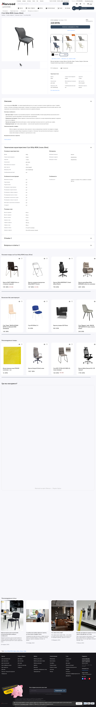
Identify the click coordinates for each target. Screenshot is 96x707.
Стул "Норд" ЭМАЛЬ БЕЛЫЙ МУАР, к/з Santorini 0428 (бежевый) (10, 327)
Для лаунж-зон (5, 667)
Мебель (40, 8)
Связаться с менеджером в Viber (70, 26)
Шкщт (21, 651)
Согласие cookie (24, 704)
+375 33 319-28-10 (86, 660)
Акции (60, 8)
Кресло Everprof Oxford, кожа (36, 368)
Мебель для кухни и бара (39, 660)
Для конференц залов (6, 665)
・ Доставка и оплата (55, 58)
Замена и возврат (70, 665)
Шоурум (67, 669)
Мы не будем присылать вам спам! (38, 687)
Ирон (18, 651)
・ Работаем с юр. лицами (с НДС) (67, 58)
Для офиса (20, 658)
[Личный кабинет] (76, 3)
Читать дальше (7, 139)
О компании (19, 1)
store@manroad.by (85, 670)
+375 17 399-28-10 (86, 661)
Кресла (20, 8)
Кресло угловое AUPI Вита (60, 325)
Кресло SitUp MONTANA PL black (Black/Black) (62, 283)
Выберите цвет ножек (56, 52)
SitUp (87, 19)
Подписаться (60, 690)
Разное (51, 671)
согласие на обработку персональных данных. (53, 693)
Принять (79, 703)
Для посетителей (5, 663)
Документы (68, 675)
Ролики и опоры (53, 667)
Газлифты (52, 663)
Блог (37, 1)
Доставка (29, 1)
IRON (11, 651)
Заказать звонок (84, 8)
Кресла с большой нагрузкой (8, 671)
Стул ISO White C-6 (33, 325)
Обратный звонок (85, 663)
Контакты (42, 1)
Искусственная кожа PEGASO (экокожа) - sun (11, 369)
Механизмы (52, 658)
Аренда (67, 8)
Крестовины (52, 660)
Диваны (35, 665)
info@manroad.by (89, 1)
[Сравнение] (80, 3)
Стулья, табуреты (30, 8)
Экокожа (52, 669)
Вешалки (36, 667)
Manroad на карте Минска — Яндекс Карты (48, 488)
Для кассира (20, 660)
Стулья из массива (22, 665)
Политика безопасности (71, 667)
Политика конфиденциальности (73, 673)
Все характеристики (55, 90)
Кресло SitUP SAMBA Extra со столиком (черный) (11, 283)
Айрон (14, 651)
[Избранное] (84, 3)
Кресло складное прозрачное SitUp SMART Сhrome (36, 283)
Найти (65, 3)
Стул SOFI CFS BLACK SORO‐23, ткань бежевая (61, 369)
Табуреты (20, 667)
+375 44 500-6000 (77, 1)
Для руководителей (6, 658)
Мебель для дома (38, 663)
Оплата (33, 1)
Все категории (6, 6)
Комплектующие (50, 8)
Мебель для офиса (38, 658)
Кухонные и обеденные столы (40, 669)
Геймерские (4, 673)
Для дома (20, 663)
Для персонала (5, 660)
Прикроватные (37, 671)
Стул (5, 651)
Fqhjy (25, 651)
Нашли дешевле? (71, 30)
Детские (3, 669)
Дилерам (24, 1)
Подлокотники (53, 665)
